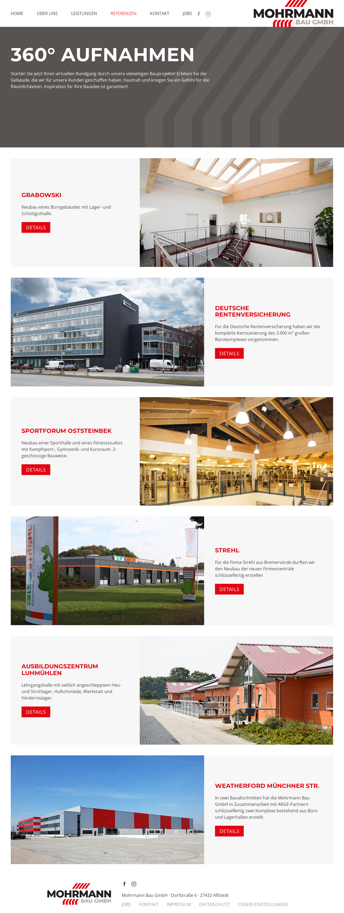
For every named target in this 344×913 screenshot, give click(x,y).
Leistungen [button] (84, 13)
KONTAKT (149, 904)
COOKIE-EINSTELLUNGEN (263, 904)
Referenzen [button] (123, 13)
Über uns (47, 13)
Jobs (187, 13)
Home (17, 13)
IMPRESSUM (179, 904)
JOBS (126, 904)
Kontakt (159, 13)
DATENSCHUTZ (214, 904)
